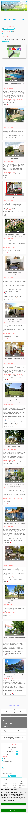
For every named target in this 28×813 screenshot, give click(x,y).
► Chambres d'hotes (7, 720)
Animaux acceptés (20, 39)
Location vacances (7, 34)
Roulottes (14, 785)
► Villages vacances (7, 723)
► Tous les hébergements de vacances (11, 715)
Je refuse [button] (14, 807)
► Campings (5, 726)
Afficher (12, 776)
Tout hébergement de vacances (6, 785)
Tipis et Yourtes (14, 787)
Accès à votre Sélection (11, 744)
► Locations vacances (7, 718)
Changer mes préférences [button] (13, 810)
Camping (16, 34)
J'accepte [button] (13, 804)
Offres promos (22, 785)
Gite (12, 31)
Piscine (10, 36)
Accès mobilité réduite (8, 39)
